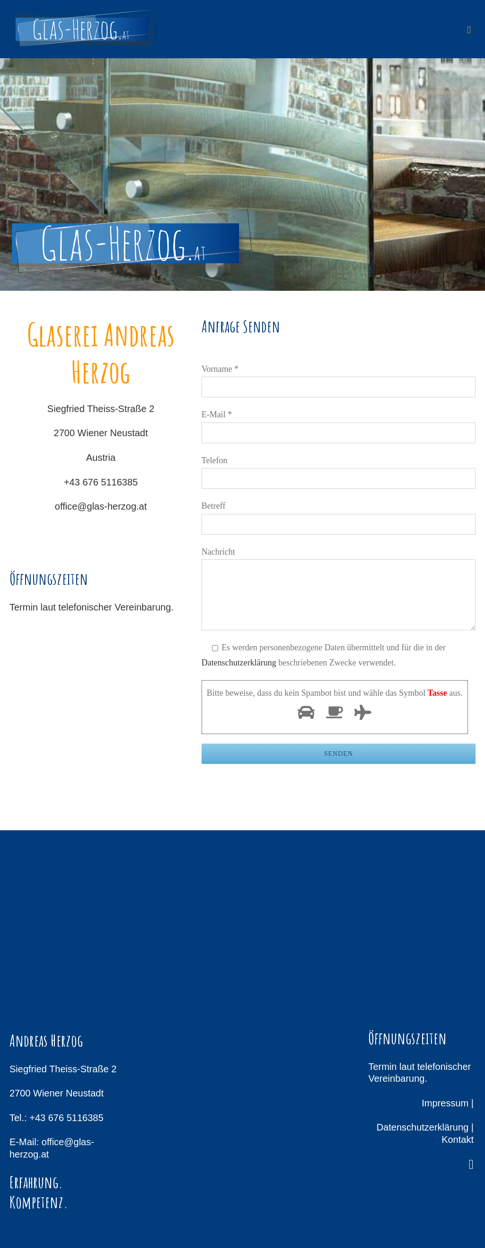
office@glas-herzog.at (101, 506)
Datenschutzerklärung (239, 662)
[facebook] (471, 1164)
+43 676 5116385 (101, 482)
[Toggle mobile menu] (469, 30)
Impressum (445, 1103)
